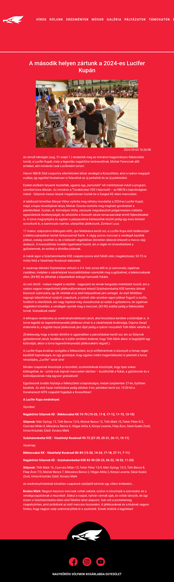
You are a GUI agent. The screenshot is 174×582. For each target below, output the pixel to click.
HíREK (41, 19)
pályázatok (135, 19)
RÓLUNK (56, 19)
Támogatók (159, 19)
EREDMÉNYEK (77, 19)
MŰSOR (98, 19)
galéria (114, 19)
